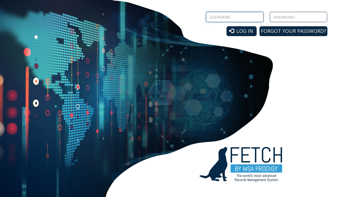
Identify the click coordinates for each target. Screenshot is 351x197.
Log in (241, 31)
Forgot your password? (293, 31)
